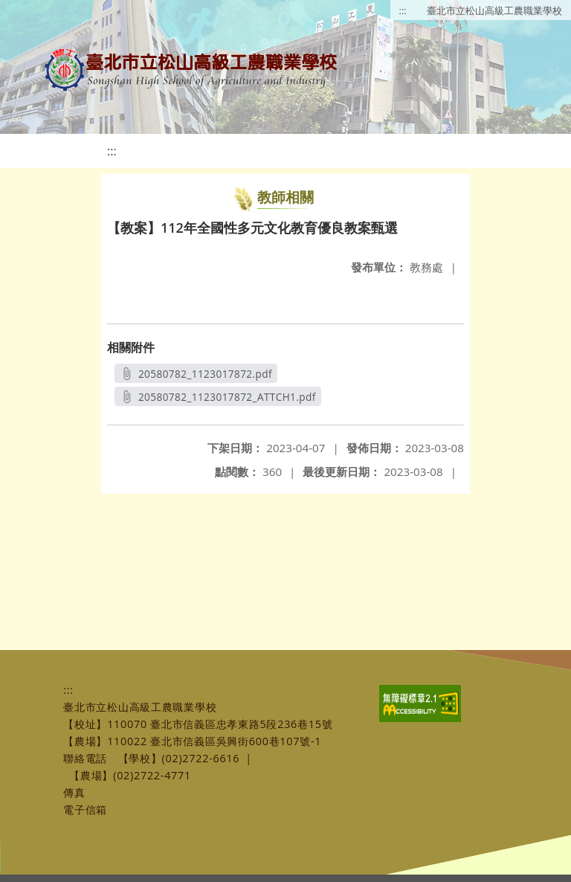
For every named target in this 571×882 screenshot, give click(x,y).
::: (403, 10)
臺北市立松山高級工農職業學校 (494, 10)
